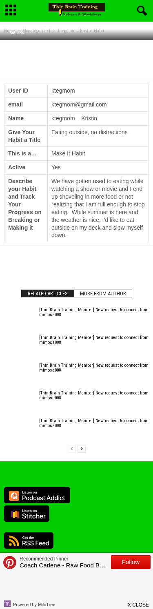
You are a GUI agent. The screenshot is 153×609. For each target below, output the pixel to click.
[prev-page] (72, 449)
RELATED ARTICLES (48, 293)
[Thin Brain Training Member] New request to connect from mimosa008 (94, 312)
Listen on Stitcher (26, 513)
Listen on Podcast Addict (37, 495)
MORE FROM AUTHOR (103, 293)
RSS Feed (28, 540)
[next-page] (82, 449)
